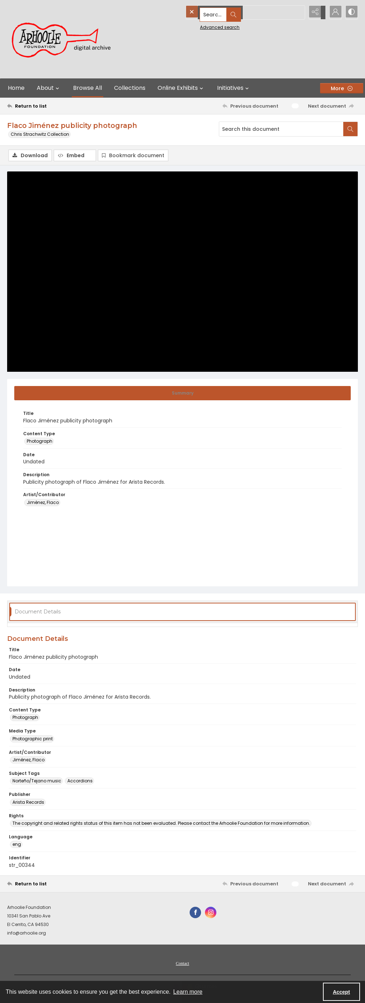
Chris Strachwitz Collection (40, 134)
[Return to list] (54, 106)
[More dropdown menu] (341, 88)
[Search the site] (230, 12)
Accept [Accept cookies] (341, 992)
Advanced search (203, 25)
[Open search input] (297, 12)
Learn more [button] (187, 992)
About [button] (49, 88)
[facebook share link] (195, 913)
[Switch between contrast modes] (351, 12)
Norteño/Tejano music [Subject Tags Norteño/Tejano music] (36, 782)
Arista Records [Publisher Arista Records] (28, 803)
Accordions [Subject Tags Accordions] (80, 782)
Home (16, 88)
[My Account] (333, 12)
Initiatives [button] (234, 88)
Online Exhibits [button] (181, 88)
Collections (129, 88)
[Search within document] (350, 129)
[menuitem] (182, 964)
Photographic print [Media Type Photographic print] (32, 739)
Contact (182, 964)
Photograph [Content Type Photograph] (39, 442)
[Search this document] (281, 129)
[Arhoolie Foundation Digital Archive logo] (64, 39)
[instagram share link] (210, 913)
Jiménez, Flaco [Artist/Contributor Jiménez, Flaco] (43, 503)
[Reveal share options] (315, 12)
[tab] (182, 394)
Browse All (87, 88)
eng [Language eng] (16, 845)
